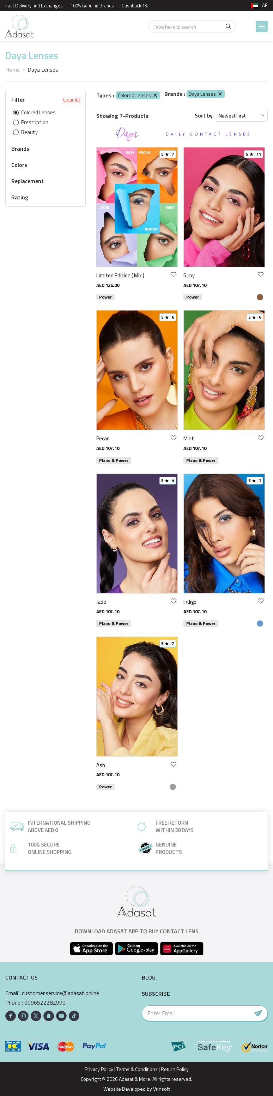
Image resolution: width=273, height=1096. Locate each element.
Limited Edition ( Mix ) (120, 275)
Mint (188, 438)
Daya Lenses (206, 93)
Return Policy (175, 1069)
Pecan (103, 438)
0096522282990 (45, 1003)
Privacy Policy (99, 1069)
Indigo (189, 602)
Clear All (71, 99)
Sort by (204, 116)
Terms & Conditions (137, 1069)
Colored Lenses (138, 95)
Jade (101, 602)
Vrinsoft (161, 1088)
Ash (100, 765)
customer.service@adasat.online (60, 993)
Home (12, 69)
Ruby (189, 275)
